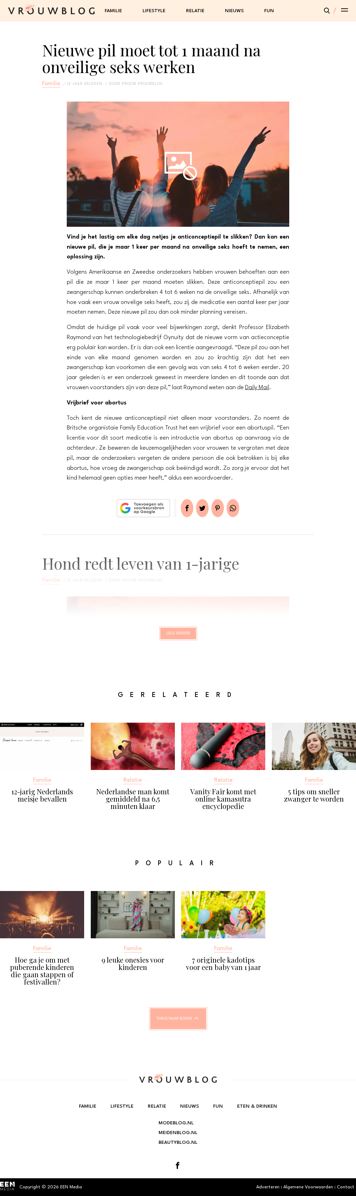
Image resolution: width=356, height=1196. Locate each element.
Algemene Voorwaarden (308, 1187)
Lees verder (178, 636)
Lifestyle (154, 10)
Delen (179, 508)
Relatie (195, 10)
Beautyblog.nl (178, 1142)
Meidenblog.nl (178, 1132)
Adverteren (268, 1187)
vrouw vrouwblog (142, 84)
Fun (269, 10)
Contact (345, 1187)
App (241, 508)
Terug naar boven (174, 1025)
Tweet (200, 508)
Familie (113, 10)
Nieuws (234, 10)
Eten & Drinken (257, 1106)
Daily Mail (257, 388)
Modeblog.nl (176, 1123)
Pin (220, 508)
